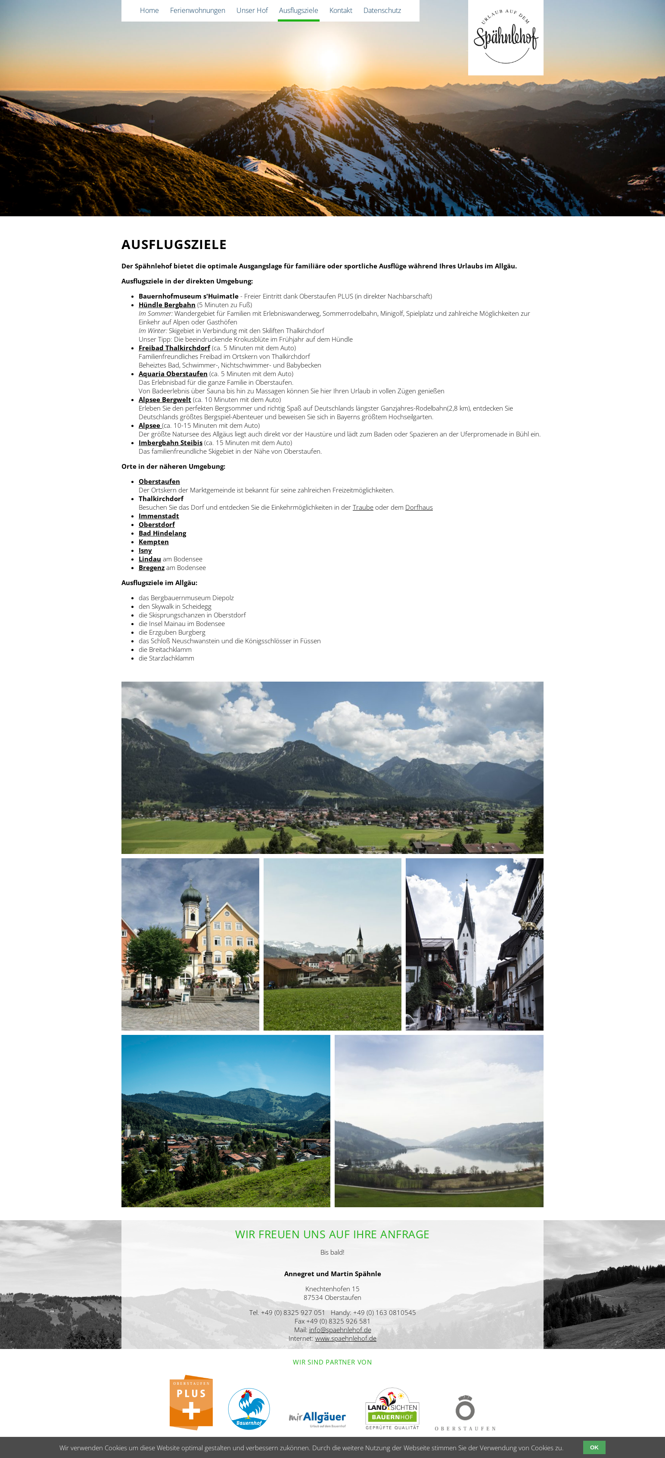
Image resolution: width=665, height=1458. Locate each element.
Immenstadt (159, 515)
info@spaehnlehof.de (340, 1329)
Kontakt (340, 10)
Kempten (154, 541)
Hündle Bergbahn (167, 304)
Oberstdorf (157, 524)
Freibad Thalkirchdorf (174, 347)
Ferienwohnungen (197, 10)
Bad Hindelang (162, 533)
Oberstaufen (159, 481)
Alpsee (150, 425)
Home (149, 10)
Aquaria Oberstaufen (173, 373)
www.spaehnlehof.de (345, 1338)
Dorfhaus (419, 507)
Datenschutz (382, 10)
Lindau (150, 559)
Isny (145, 550)
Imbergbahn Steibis (170, 442)
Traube (363, 507)
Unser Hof (252, 10)
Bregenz (152, 567)
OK (594, 1447)
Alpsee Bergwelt (165, 399)
